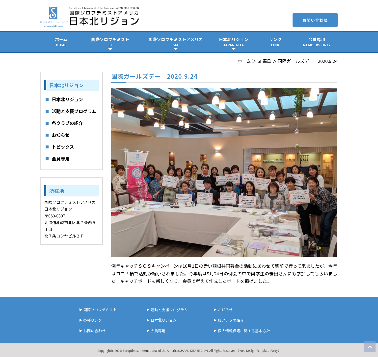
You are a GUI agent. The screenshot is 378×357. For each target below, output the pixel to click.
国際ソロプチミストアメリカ (175, 41)
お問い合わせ (315, 20)
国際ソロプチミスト (110, 41)
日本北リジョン (233, 41)
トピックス (63, 146)
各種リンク (92, 320)
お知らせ (61, 135)
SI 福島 (264, 61)
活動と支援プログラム (74, 111)
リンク (275, 41)
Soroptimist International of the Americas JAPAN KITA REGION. (166, 350)
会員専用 (316, 41)
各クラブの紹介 (67, 123)
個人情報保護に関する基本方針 (244, 330)
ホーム (61, 41)
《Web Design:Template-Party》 (258, 350)
